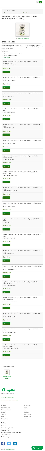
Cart (25, 410)
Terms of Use (27, 416)
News (2, 416)
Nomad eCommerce (10, 449)
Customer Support (6, 410)
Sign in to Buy (6, 71)
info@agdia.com (9, 437)
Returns (26, 419)
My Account (27, 405)
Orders (25, 407)
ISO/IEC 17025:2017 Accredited (9, 400)
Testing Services (5, 407)
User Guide (7, 57)
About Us (3, 414)
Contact (3, 412)
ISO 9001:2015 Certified (7, 397)
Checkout (26, 412)
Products (3, 405)
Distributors (4, 419)
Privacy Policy (27, 414)
